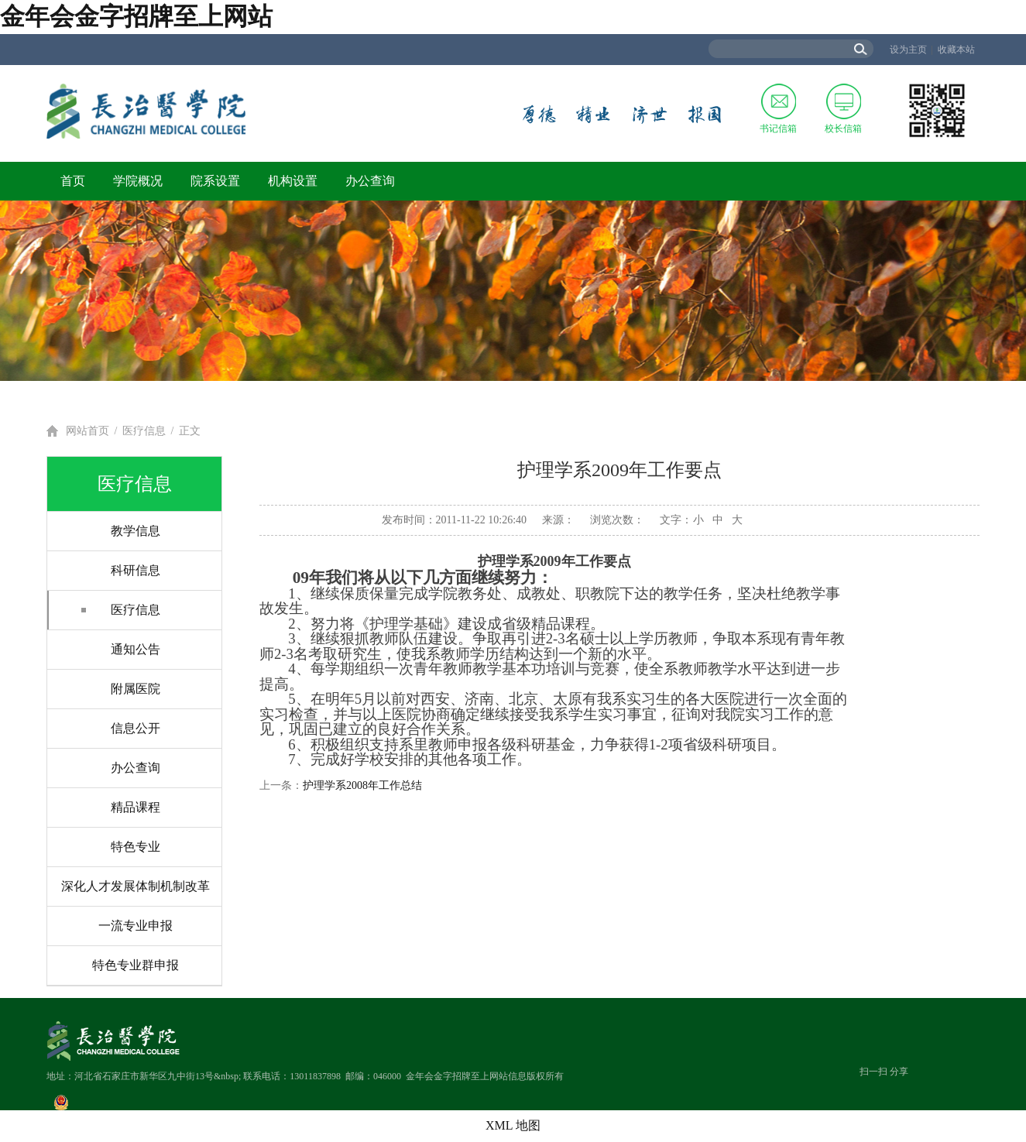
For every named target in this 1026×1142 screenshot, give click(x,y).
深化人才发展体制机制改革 (135, 886)
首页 (72, 180)
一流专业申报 (135, 925)
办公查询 (370, 180)
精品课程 (135, 807)
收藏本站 (956, 49)
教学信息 (135, 530)
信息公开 (135, 728)
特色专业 (135, 846)
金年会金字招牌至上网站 (136, 16)
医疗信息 (144, 431)
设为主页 (908, 49)
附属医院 (135, 688)
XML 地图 (513, 1125)
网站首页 (87, 431)
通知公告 (135, 649)
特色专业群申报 (135, 965)
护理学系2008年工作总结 (362, 785)
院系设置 (215, 180)
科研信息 (135, 570)
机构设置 (292, 180)
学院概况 (138, 180)
